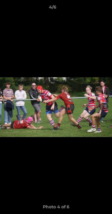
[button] (90, 8)
